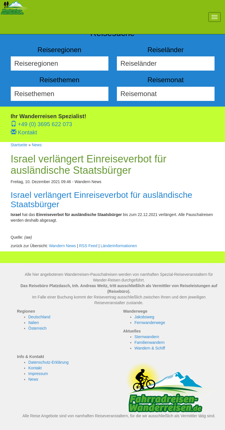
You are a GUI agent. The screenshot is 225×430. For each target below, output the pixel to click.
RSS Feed (88, 245)
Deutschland (39, 317)
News (37, 145)
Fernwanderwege (149, 322)
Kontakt (24, 132)
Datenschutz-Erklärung (48, 362)
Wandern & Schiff (149, 348)
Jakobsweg (144, 317)
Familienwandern (149, 342)
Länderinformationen (119, 245)
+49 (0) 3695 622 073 (41, 124)
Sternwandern (146, 336)
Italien (33, 322)
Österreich (37, 328)
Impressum (38, 373)
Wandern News (62, 245)
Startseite (19, 145)
